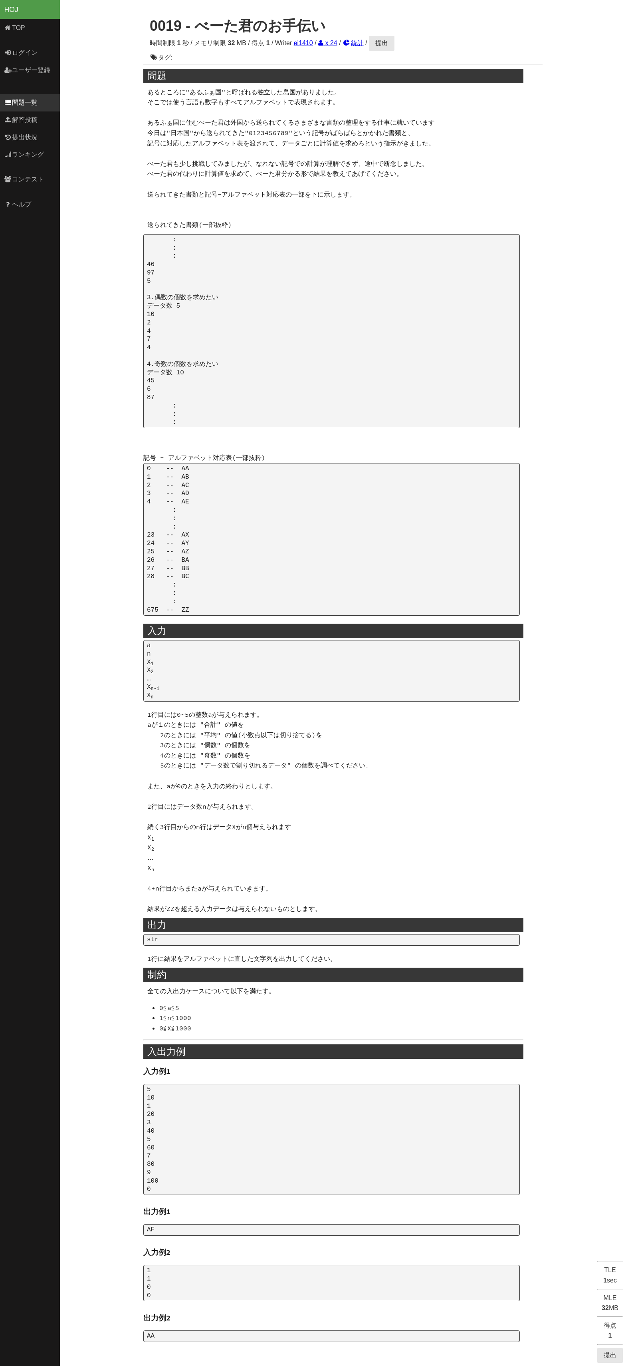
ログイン (21, 52)
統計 (353, 43)
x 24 (327, 43)
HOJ (11, 10)
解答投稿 (21, 119)
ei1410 (303, 43)
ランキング (24, 154)
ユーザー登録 (27, 70)
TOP (14, 27)
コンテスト (24, 179)
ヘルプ (18, 204)
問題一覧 (21, 102)
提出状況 (21, 137)
